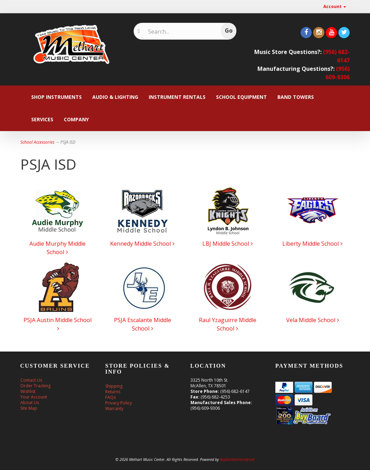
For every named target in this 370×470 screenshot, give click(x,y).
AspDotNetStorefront (237, 459)
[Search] (181, 31)
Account (334, 6)
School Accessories (37, 142)
